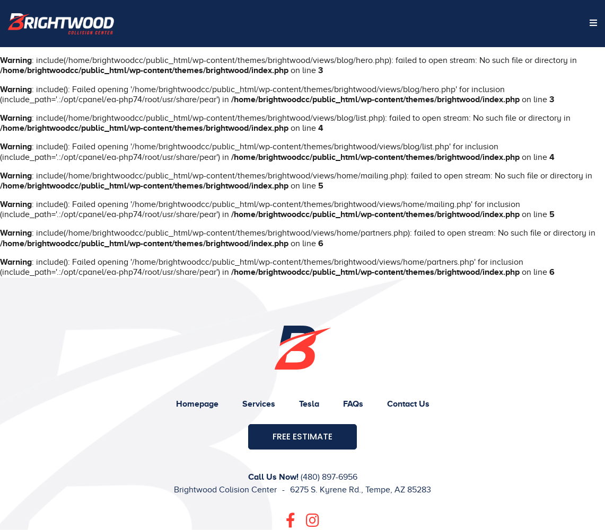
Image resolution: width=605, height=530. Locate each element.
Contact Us (408, 404)
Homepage (197, 404)
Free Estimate (302, 436)
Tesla (309, 404)
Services (258, 404)
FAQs (353, 404)
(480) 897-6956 (329, 477)
